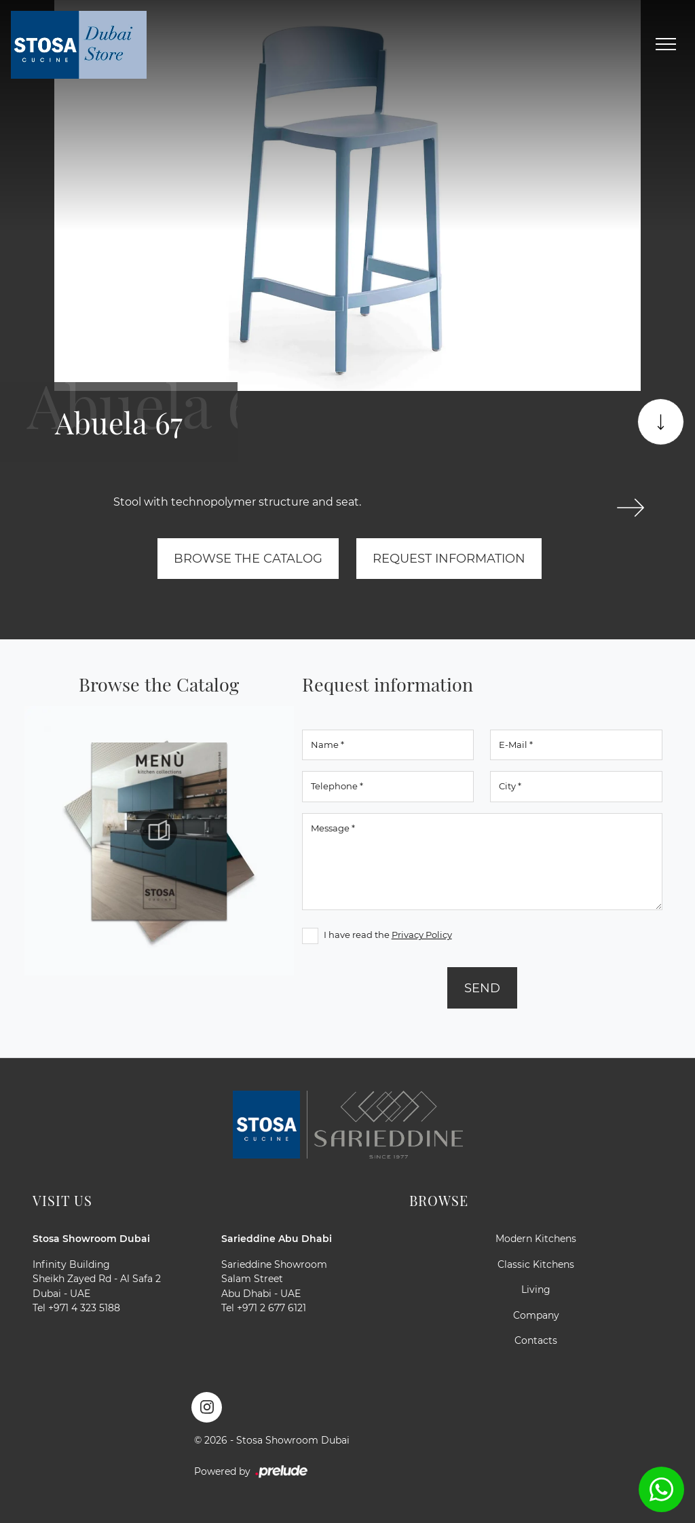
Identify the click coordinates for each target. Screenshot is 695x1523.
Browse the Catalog (248, 558)
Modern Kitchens (535, 1239)
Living (535, 1289)
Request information (449, 558)
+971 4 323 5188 (84, 1308)
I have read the (388, 934)
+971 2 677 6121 (271, 1308)
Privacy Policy (422, 934)
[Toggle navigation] (665, 45)
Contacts (535, 1340)
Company (536, 1315)
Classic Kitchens (535, 1264)
